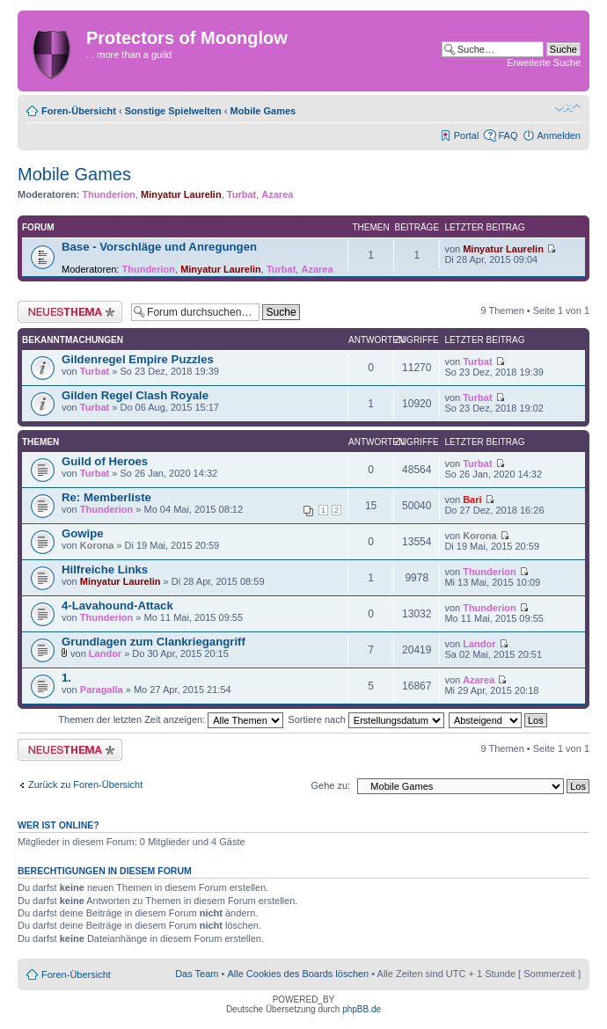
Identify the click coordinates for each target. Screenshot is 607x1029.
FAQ (507, 135)
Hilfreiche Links (105, 569)
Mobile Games (263, 111)
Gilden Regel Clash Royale (135, 395)
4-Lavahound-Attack (117, 605)
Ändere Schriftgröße (568, 107)
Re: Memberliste (106, 497)
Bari (472, 499)
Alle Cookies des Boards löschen (298, 973)
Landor (105, 653)
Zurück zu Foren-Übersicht (85, 784)
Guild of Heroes (105, 461)
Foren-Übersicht (78, 111)
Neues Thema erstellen (70, 312)
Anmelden (559, 135)
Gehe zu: (330, 785)
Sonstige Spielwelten (173, 111)
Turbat (241, 194)
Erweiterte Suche (544, 62)
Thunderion (108, 194)
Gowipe (83, 533)
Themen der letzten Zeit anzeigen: (170, 719)
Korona (97, 545)
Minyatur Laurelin (181, 194)
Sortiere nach (365, 719)
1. (66, 677)
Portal (466, 135)
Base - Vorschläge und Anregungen (159, 246)
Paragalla (101, 689)
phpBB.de (361, 1009)
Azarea (277, 194)
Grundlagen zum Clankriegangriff (153, 641)
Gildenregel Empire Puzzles (138, 359)
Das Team (196, 973)
